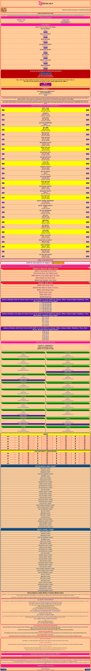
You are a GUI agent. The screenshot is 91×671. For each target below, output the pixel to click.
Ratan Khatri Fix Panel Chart (45, 278)
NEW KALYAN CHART (45, 483)
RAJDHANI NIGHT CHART (45, 499)
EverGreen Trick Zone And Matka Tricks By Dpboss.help (45, 266)
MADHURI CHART (45, 472)
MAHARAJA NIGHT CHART (45, 521)
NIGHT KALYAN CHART (45, 519)
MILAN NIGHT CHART (45, 493)
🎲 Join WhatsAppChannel (45, 84)
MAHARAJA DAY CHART (45, 482)
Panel (87, 114)
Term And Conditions (47, 669)
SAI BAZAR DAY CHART (45, 487)
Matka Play (3, 669)
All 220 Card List (45, 297)
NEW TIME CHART (45, 468)
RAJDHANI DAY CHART (45, 485)
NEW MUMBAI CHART (45, 523)
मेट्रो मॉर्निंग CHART (45, 476)
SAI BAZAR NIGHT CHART (45, 527)
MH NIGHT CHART (45, 515)
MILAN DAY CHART (45, 478)
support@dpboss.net (47, 93)
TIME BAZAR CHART (45, 480)
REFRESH (88, 669)
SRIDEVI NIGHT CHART (45, 491)
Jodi (3, 114)
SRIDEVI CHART (45, 470)
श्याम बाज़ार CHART (45, 517)
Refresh (45, 32)
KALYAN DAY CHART (45, 503)
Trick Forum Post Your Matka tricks (45, 273)
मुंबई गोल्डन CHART (45, 513)
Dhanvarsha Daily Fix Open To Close (45, 287)
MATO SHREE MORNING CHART (45, 505)
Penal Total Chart (45, 294)
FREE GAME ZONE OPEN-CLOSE (45, 342)
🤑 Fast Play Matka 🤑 (45, 73)
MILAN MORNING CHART (45, 509)
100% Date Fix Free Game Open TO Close (45, 275)
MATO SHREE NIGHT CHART (45, 507)
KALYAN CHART (45, 489)
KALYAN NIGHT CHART (45, 495)
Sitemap (52, 669)
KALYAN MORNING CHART (45, 474)
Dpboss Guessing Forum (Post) (45, 271)
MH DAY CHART (45, 511)
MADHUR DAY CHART (45, 525)
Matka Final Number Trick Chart (45, 280)
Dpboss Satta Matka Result (45, 260)
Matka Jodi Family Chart (45, 290)
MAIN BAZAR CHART (45, 497)
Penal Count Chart (45, 292)
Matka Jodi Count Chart (45, 285)
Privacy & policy (40, 669)
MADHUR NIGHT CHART (45, 501)
